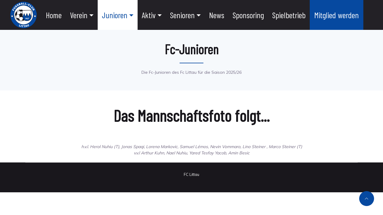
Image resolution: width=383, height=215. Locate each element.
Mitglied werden (336, 15)
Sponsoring (248, 15)
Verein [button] (79, 15)
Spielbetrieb (289, 15)
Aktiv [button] (149, 15)
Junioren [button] (114, 15)
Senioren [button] (182, 15)
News (216, 15)
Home (54, 15)
